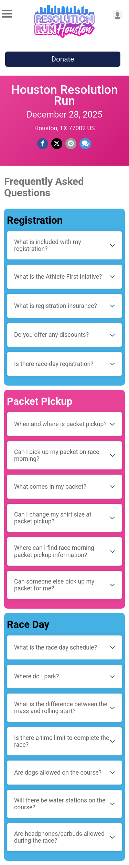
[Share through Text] (85, 143)
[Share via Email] (70, 143)
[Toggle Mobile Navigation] (7, 14)
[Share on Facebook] (42, 143)
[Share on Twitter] (56, 143)
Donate (62, 59)
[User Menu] (117, 15)
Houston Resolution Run (64, 95)
